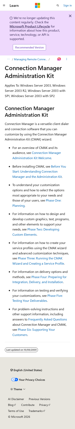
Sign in (67, 5)
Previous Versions (39, 399)
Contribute (27, 405)
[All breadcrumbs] (8, 59)
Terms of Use (16, 411)
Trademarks (36, 411)
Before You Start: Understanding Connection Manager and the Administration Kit (39, 171)
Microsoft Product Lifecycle (30, 26)
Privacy (43, 405)
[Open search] (58, 5)
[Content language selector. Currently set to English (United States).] (26, 370)
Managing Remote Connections (31, 59)
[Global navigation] (4, 5)
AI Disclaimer (16, 399)
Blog (10, 405)
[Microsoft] (37, 5)
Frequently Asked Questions (47, 319)
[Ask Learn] (59, 59)
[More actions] (66, 59)
